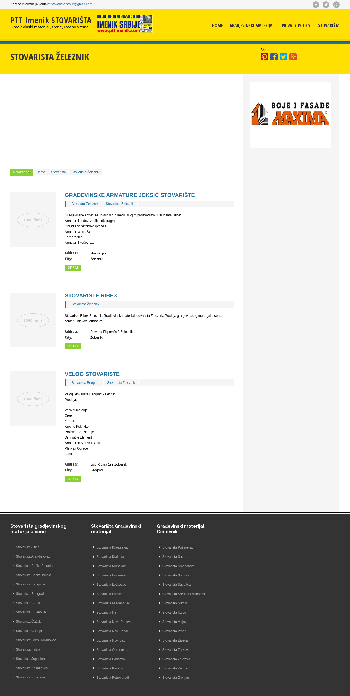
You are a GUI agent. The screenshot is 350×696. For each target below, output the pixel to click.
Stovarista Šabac (160, 557)
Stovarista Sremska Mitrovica (169, 594)
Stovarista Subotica (162, 585)
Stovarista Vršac (159, 631)
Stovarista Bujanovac (31, 612)
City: (68, 258)
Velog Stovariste (92, 374)
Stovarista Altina (27, 547)
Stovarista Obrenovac (97, 650)
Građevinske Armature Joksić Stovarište (130, 195)
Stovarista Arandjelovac (33, 557)
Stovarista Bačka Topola (33, 575)
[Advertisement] (123, 120)
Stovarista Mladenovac (98, 603)
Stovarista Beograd (86, 383)
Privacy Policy (296, 26)
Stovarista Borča (28, 603)
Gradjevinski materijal (252, 26)
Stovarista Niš (92, 612)
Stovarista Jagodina (30, 659)
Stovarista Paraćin (95, 668)
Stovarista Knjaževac (31, 678)
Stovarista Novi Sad (96, 640)
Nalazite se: (21, 172)
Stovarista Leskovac (96, 585)
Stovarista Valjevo (161, 622)
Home (217, 26)
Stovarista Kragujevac (98, 547)
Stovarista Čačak (28, 622)
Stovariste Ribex (91, 295)
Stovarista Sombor (161, 575)
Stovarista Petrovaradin (99, 678)
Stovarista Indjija (28, 650)
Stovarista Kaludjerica (32, 668)
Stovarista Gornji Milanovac (36, 640)
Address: (72, 253)
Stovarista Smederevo (164, 566)
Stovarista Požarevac (163, 547)
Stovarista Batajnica (30, 585)
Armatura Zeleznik (85, 204)
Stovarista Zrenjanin (162, 678)
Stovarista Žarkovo (161, 650)
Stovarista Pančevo (96, 659)
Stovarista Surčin (160, 603)
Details (73, 267)
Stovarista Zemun (160, 668)
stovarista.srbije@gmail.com (71, 4)
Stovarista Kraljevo (95, 557)
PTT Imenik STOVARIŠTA (51, 20)
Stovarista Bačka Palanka (34, 566)
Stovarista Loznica (95, 594)
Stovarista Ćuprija (29, 631)
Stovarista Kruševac (96, 566)
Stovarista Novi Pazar (97, 631)
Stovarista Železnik (85, 172)
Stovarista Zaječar (161, 640)
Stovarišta (329, 26)
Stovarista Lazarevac (97, 575)
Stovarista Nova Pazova (99, 622)
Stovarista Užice (159, 612)
